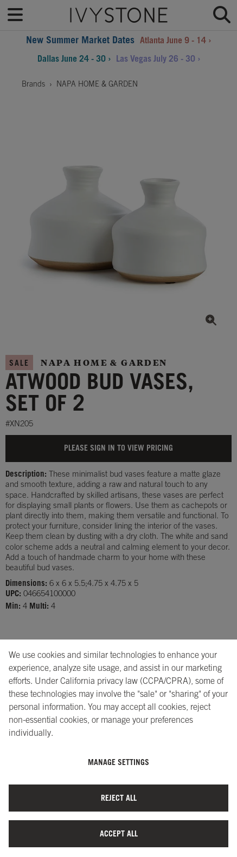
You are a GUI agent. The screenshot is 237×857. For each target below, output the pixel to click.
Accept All (119, 833)
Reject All (119, 797)
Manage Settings (118, 762)
